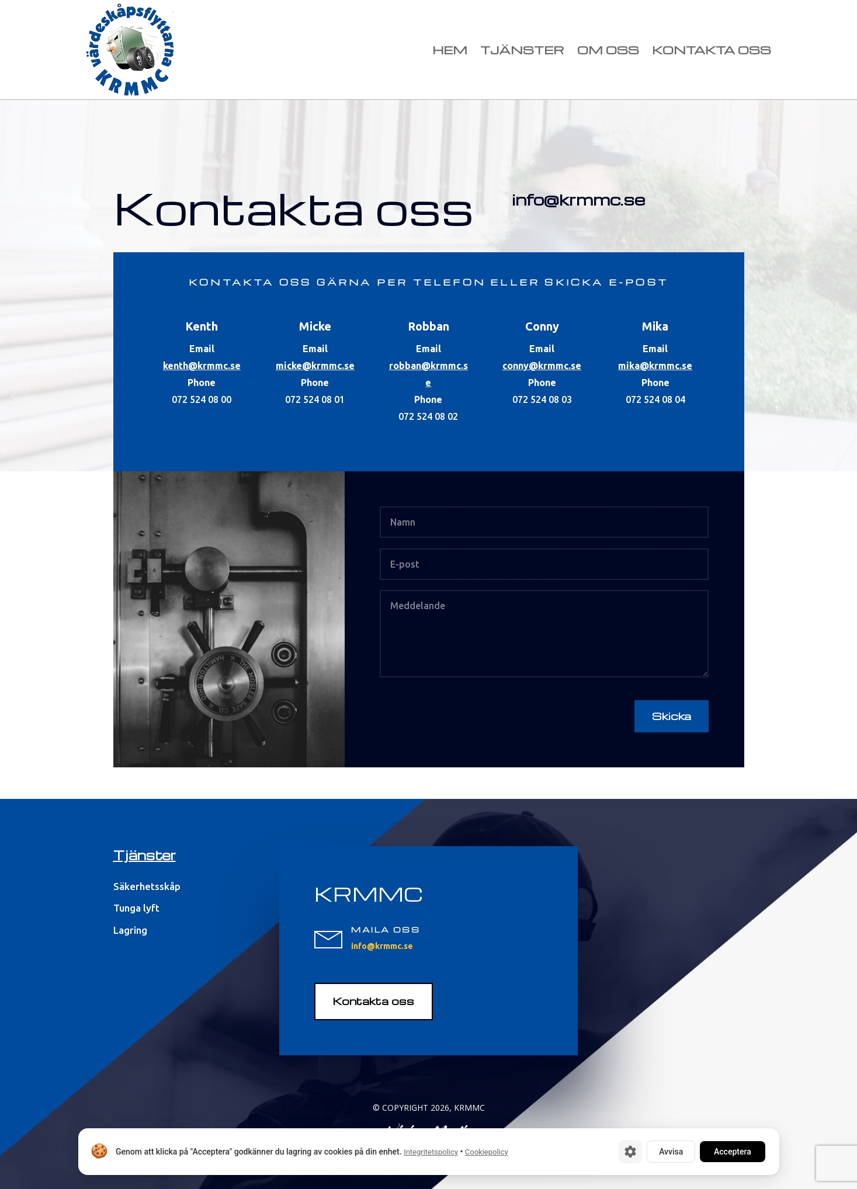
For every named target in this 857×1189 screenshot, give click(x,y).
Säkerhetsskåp (147, 886)
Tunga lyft (136, 907)
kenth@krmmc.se (202, 365)
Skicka (671, 715)
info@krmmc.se (578, 199)
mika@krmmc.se (655, 365)
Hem (449, 49)
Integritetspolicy (431, 1152)
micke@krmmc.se (315, 365)
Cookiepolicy (486, 1152)
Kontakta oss (711, 49)
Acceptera (732, 1151)
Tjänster (522, 49)
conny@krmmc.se (541, 365)
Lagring (130, 930)
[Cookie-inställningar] (630, 1151)
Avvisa (671, 1151)
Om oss (608, 49)
